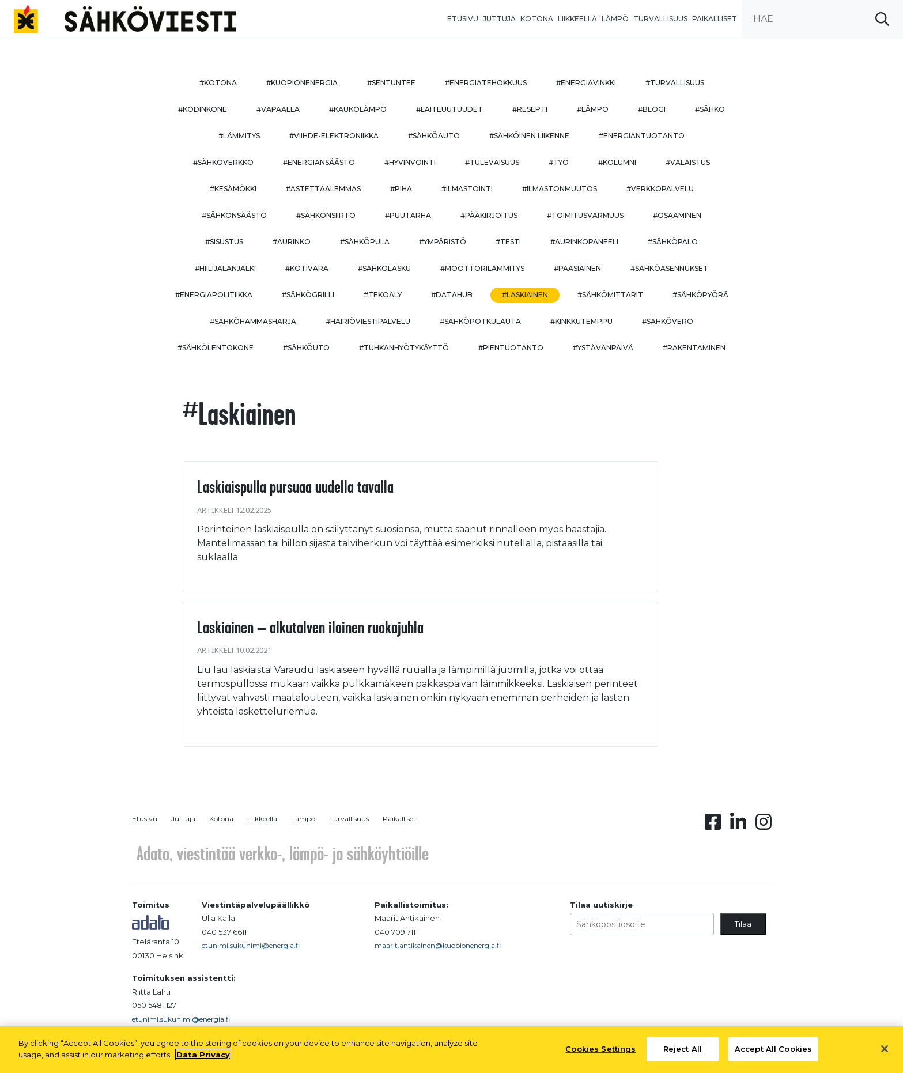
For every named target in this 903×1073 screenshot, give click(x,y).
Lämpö (615, 18)
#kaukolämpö (358, 109)
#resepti (529, 109)
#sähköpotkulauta (480, 321)
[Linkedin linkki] (738, 825)
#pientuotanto (510, 347)
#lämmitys (239, 135)
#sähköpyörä (700, 294)
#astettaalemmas (323, 188)
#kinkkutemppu (581, 321)
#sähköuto (306, 347)
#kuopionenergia (302, 82)
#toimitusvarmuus (585, 215)
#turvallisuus (674, 82)
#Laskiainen (525, 294)
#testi (508, 241)
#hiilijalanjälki (225, 268)
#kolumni (617, 162)
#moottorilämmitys (482, 268)
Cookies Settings (600, 1053)
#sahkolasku (384, 268)
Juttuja (499, 18)
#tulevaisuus (492, 162)
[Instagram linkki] (763, 825)
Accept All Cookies (773, 1053)
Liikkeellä (577, 18)
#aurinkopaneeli (584, 241)
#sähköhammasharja (253, 321)
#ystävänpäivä (603, 347)
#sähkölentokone (215, 347)
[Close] (884, 1053)
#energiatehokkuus (486, 82)
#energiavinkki (586, 82)
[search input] (822, 19)
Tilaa (743, 923)
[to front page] (125, 18)
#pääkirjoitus (488, 215)
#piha (401, 188)
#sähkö (710, 109)
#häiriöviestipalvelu (368, 321)
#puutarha (408, 215)
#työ (559, 162)
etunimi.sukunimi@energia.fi (251, 945)
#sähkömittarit (610, 294)
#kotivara (306, 268)
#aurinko (292, 241)
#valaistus (688, 162)
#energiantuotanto (642, 135)
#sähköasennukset (669, 268)
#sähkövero (667, 321)
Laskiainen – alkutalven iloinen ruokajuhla (310, 627)
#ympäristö (442, 241)
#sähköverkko (223, 162)
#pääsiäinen (577, 268)
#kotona (218, 82)
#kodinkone (202, 109)
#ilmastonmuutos (559, 188)
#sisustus (224, 241)
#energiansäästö (319, 162)
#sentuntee (391, 82)
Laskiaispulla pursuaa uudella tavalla (295, 486)
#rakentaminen (694, 347)
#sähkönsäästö (234, 215)
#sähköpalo (673, 241)
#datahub (452, 294)
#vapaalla (278, 109)
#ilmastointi (467, 188)
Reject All (682, 1053)
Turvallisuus (660, 18)
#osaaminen (677, 215)
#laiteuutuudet (449, 109)
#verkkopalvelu (660, 188)
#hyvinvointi (410, 162)
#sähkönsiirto (326, 215)
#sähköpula (365, 241)
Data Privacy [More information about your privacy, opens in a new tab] (203, 1059)
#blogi (652, 109)
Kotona (536, 18)
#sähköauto (434, 135)
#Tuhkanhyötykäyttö (404, 347)
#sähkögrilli (308, 294)
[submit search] (882, 19)
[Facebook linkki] (713, 825)
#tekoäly (383, 294)
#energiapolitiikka (213, 294)
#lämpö (593, 109)
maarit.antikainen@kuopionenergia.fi (438, 945)
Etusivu (462, 18)
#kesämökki (233, 188)
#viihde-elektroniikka (334, 135)
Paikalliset (714, 18)
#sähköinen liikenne (529, 135)
